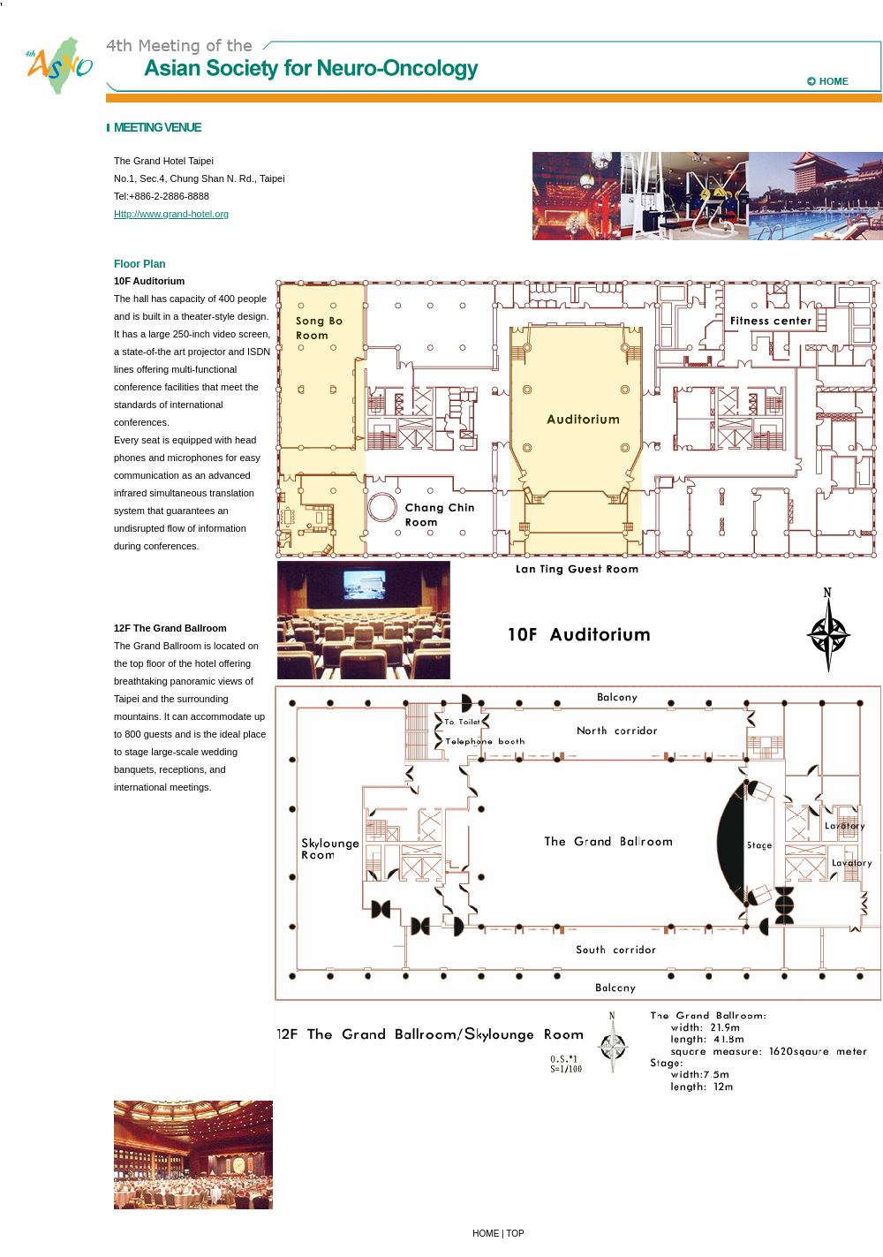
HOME (485, 1233)
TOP (515, 1233)
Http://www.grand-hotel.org (171, 213)
